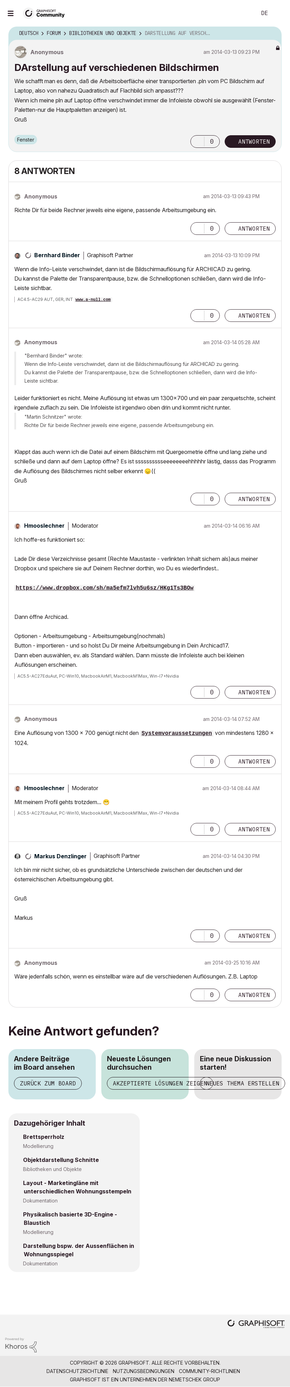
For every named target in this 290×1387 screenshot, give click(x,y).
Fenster (25, 140)
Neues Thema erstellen (242, 1083)
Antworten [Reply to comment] (254, 228)
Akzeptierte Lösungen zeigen (160, 1083)
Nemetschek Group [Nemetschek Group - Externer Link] (194, 1379)
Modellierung (38, 1146)
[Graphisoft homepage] (256, 1324)
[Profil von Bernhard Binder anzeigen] (57, 255)
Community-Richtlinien (209, 1371)
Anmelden (279, 13)
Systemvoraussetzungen (177, 733)
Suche (243, 13)
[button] (197, 141)
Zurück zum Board (48, 1083)
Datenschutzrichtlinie (77, 1371)
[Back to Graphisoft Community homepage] (46, 13)
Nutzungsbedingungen (143, 1371)
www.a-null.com (93, 299)
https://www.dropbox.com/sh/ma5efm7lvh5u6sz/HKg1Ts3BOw (105, 588)
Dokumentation (40, 1201)
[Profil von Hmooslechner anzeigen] (44, 525)
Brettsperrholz (43, 1136)
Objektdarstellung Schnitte (61, 1159)
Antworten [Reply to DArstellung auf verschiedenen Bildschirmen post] (254, 141)
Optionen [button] (271, 34)
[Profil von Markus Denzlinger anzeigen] (60, 856)
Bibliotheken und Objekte (52, 1169)
